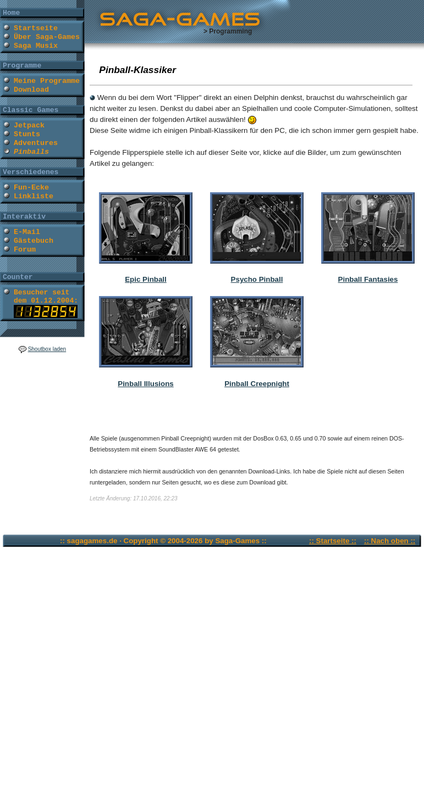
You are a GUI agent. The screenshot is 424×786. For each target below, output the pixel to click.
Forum (25, 250)
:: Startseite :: (332, 541)
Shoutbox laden (47, 349)
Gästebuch (33, 241)
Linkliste (33, 196)
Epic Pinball (146, 279)
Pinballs (31, 152)
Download (31, 90)
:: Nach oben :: (389, 541)
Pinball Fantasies (368, 279)
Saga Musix (36, 46)
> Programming (227, 31)
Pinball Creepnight (256, 384)
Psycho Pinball (257, 279)
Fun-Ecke (31, 187)
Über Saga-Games (47, 37)
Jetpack (29, 125)
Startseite (36, 28)
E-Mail (27, 232)
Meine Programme (47, 81)
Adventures (36, 143)
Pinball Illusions (145, 384)
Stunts (27, 134)
